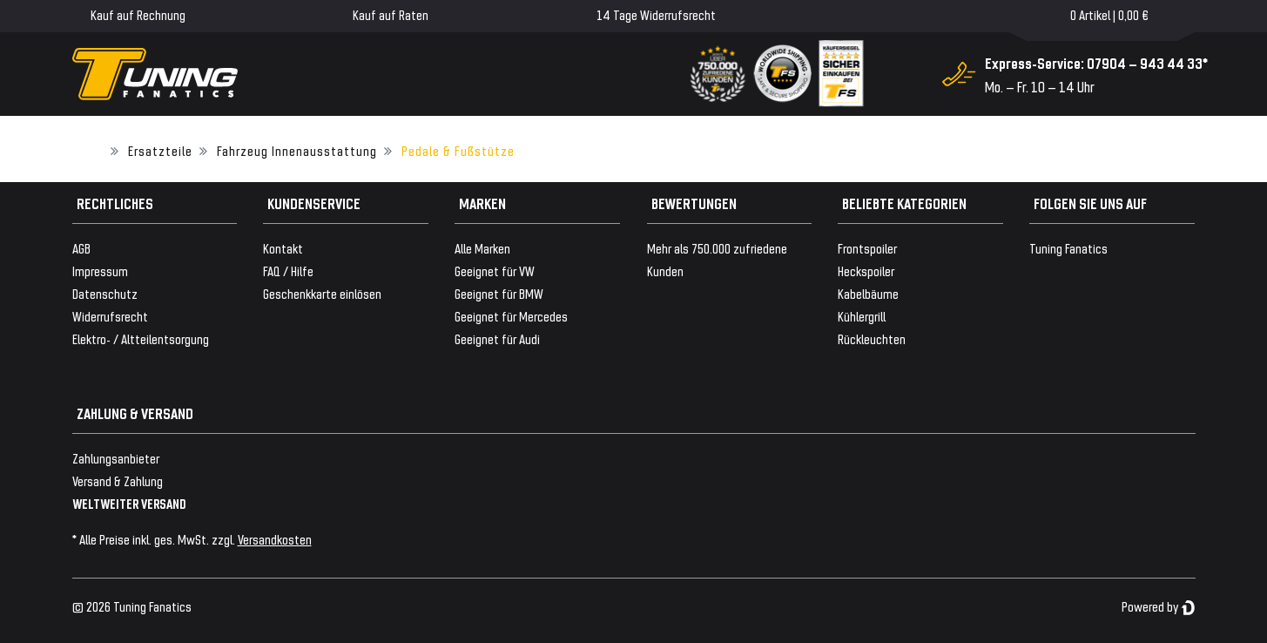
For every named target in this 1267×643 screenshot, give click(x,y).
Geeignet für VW (495, 270)
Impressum (100, 270)
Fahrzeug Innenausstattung (297, 150)
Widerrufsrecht (110, 316)
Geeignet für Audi (497, 338)
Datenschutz (105, 293)
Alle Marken (482, 248)
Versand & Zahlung (117, 480)
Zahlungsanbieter (115, 458)
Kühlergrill (862, 316)
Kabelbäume (868, 293)
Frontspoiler (867, 248)
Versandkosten (275, 539)
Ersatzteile (160, 150)
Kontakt (283, 248)
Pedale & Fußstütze (458, 150)
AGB (81, 248)
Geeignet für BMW (499, 293)
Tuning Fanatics (1068, 248)
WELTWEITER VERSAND (129, 503)
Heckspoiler (866, 270)
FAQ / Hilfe (288, 270)
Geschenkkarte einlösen (322, 293)
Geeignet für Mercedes (511, 316)
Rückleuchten (872, 338)
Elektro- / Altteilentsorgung (140, 338)
